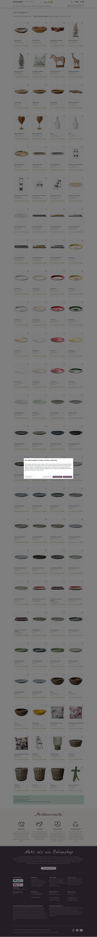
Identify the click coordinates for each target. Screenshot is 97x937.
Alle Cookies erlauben (67, 476)
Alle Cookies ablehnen (57, 476)
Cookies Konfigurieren (47, 476)
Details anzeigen (28, 476)
